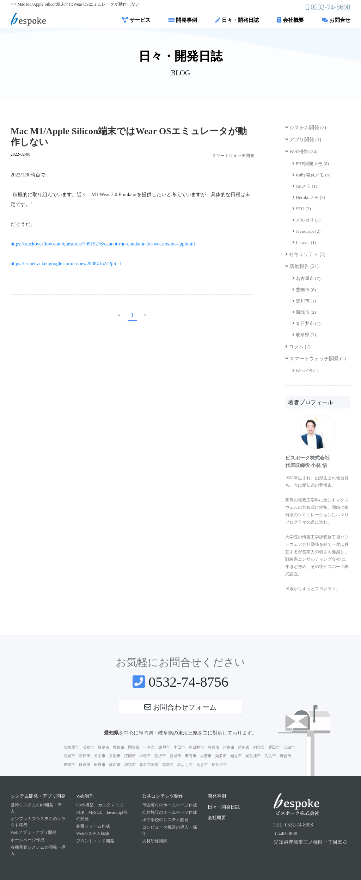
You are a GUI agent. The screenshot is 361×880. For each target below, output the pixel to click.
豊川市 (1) (304, 301)
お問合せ (336, 20)
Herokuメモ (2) (308, 197)
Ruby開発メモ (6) (311, 174)
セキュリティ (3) (305, 254)
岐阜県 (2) (304, 334)
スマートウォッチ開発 (233, 155)
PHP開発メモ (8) (310, 163)
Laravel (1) (304, 242)
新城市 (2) (304, 312)
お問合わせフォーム (180, 707)
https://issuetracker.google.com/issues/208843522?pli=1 (66, 263)
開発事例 (183, 20)
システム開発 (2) (305, 127)
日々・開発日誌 (237, 20)
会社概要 (290, 20)
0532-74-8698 (330, 7)
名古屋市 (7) (306, 278)
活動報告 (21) (302, 266)
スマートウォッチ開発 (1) (315, 358)
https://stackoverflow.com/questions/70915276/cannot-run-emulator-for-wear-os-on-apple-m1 (103, 243)
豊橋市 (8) (304, 289)
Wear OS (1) (305, 370)
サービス (136, 20)
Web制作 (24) (301, 151)
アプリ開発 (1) (303, 139)
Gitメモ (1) (304, 186)
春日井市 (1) (306, 323)
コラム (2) (298, 346)
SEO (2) (301, 208)
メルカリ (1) (306, 220)
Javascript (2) (306, 231)
